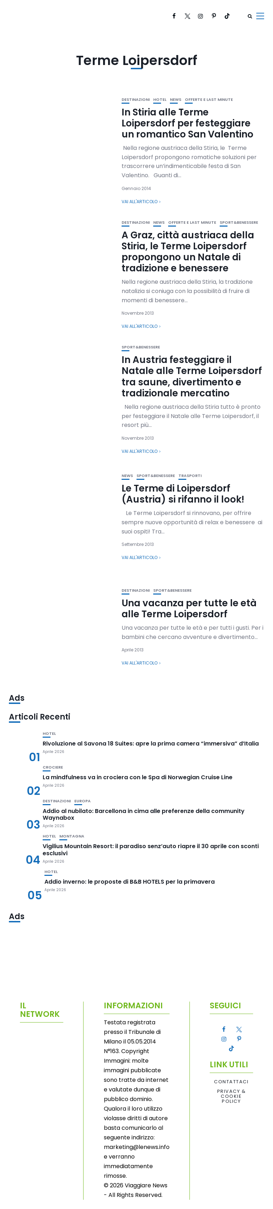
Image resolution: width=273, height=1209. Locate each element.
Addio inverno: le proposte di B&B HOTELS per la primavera (129, 882)
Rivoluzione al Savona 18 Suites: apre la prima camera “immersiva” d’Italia (151, 743)
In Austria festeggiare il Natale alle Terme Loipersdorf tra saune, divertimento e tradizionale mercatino (192, 376)
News (175, 100)
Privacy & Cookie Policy (231, 1096)
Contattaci (231, 1081)
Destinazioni (136, 100)
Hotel (159, 100)
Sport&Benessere (239, 222)
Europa (82, 801)
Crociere (53, 767)
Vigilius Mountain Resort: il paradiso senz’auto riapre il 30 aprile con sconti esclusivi (151, 849)
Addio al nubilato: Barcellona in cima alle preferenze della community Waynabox (144, 814)
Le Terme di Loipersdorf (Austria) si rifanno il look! (183, 494)
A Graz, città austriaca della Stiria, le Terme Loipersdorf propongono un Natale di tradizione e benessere (188, 252)
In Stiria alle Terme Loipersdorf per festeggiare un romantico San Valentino (187, 123)
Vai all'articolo (139, 202)
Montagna (71, 836)
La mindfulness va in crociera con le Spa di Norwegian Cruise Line (137, 777)
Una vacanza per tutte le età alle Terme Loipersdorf (189, 608)
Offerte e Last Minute (209, 100)
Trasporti (190, 476)
